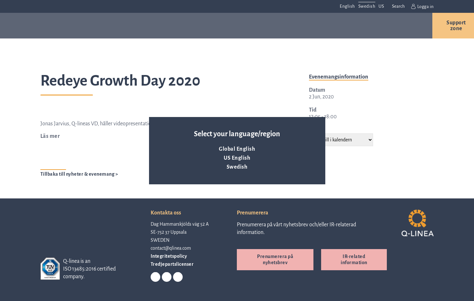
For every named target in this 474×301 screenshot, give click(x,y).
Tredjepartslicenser (172, 264)
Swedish (237, 167)
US (381, 6)
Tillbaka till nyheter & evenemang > (79, 174)
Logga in (422, 6)
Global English (237, 149)
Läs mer (50, 136)
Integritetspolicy (169, 256)
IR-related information (354, 259)
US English (237, 158)
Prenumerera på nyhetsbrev (275, 259)
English (347, 6)
